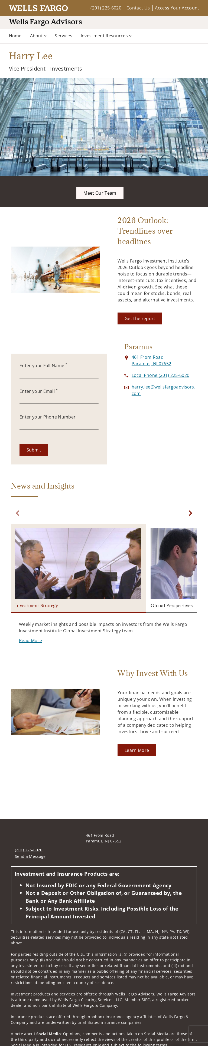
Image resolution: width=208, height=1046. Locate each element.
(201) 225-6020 (105, 8)
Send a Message (30, 856)
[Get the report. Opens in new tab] (140, 318)
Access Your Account (177, 8)
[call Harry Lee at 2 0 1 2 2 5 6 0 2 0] (160, 375)
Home (15, 36)
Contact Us (138, 8)
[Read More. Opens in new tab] (30, 640)
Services (63, 36)
